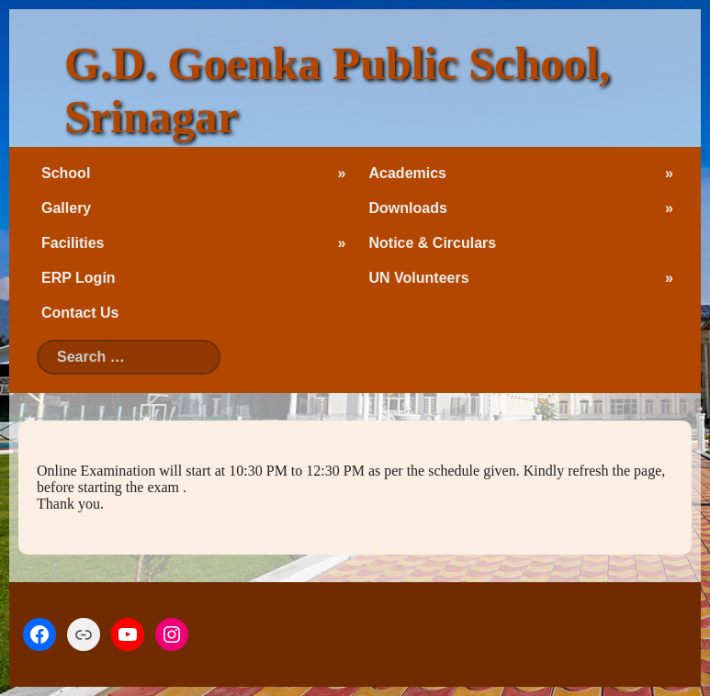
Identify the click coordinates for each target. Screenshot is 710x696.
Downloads (408, 208)
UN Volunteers (419, 278)
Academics (408, 173)
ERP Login (78, 278)
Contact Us (79, 312)
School (65, 173)
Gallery (66, 208)
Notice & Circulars (433, 243)
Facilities (72, 243)
